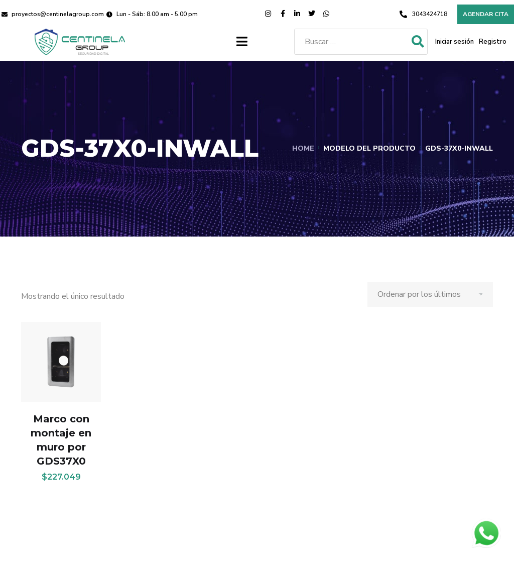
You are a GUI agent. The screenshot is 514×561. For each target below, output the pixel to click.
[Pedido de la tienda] (430, 294)
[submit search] (418, 42)
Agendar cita (485, 14)
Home (303, 148)
